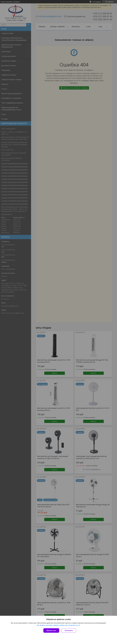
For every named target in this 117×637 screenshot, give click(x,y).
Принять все (51, 630)
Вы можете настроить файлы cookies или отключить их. (57, 625)
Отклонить (69, 630)
